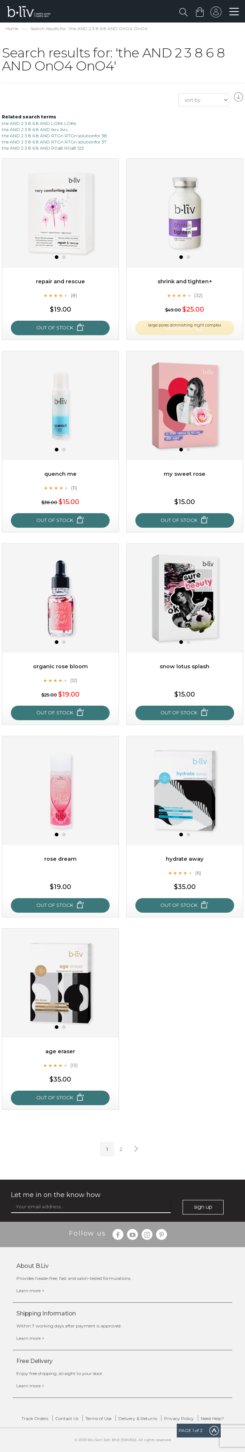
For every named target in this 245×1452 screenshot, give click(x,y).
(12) (73, 680)
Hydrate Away (184, 858)
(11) (74, 488)
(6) (198, 873)
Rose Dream (60, 858)
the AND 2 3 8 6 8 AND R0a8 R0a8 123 (43, 148)
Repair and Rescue (60, 281)
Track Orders (34, 1418)
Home (11, 28)
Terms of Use (98, 1418)
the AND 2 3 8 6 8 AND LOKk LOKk (39, 123)
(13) (74, 1065)
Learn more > (30, 1290)
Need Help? (212, 1418)
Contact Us (66, 1418)
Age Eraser (60, 1051)
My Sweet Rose (184, 473)
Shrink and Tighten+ (184, 281)
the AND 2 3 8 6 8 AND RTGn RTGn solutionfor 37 (54, 142)
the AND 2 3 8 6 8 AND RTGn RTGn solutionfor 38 (54, 135)
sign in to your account (215, 14)
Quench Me (60, 473)
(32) (198, 295)
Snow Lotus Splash (184, 666)
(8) (74, 295)
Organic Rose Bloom (60, 666)
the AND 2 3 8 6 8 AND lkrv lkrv (35, 129)
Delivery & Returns (137, 1418)
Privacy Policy (179, 1418)
